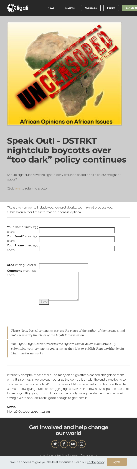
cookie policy (95, 463)
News (51, 8)
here (17, 198)
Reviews (70, 8)
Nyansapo (91, 8)
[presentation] (34, 311)
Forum (111, 8)
